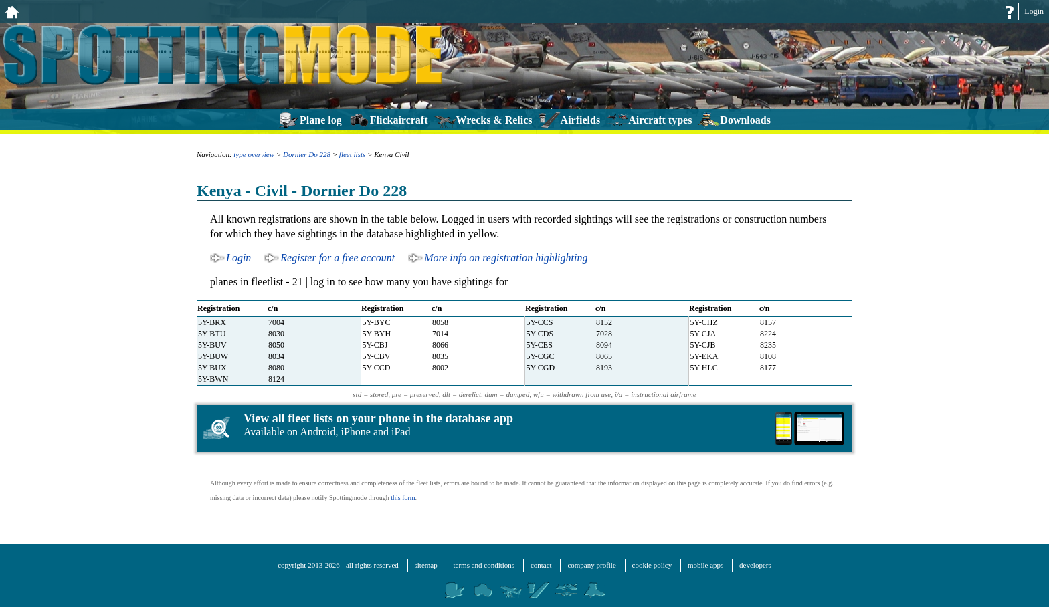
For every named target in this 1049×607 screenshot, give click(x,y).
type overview (253, 154)
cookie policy (652, 565)
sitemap (426, 565)
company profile (591, 565)
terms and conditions (483, 565)
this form (403, 497)
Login (1034, 11)
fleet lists (352, 154)
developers (755, 565)
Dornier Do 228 (306, 154)
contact (541, 565)
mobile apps (705, 565)
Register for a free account (337, 257)
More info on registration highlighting (505, 257)
